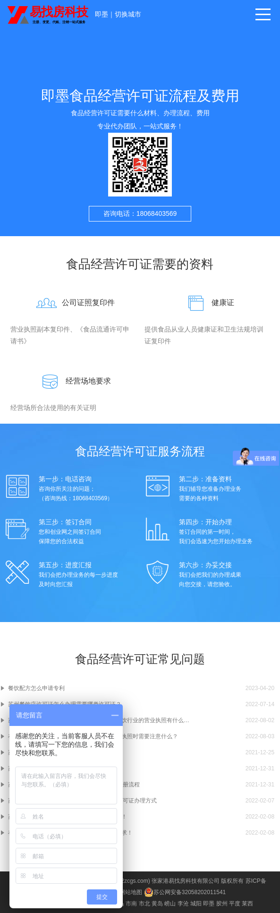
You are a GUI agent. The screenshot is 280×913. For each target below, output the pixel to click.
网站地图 (130, 892)
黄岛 (157, 903)
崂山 (170, 903)
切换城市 (128, 14)
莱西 (247, 903)
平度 (234, 903)
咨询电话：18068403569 (140, 213)
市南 (131, 903)
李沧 (183, 903)
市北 (144, 903)
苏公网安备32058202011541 (185, 892)
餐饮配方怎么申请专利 (36, 688)
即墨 (101, 14)
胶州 (222, 903)
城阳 (196, 903)
